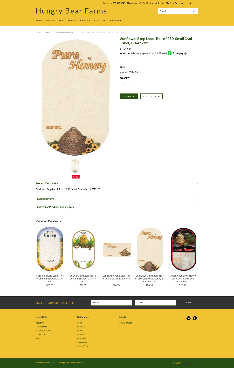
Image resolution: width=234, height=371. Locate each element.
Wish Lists (159, 3)
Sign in (169, 3)
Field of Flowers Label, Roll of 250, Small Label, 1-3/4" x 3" (50, 278)
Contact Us (100, 20)
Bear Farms (71, 10)
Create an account (183, 3)
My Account (132, 3)
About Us (50, 20)
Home (39, 20)
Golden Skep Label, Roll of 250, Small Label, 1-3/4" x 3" (83, 278)
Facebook (195, 318)
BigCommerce (190, 363)
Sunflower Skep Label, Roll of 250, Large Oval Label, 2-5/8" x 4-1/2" (149, 278)
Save (78, 177)
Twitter (188, 318)
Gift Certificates (146, 3)
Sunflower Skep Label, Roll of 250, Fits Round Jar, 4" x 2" (116, 278)
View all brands (125, 323)
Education (85, 20)
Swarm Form (116, 20)
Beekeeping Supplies (64, 32)
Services (72, 20)
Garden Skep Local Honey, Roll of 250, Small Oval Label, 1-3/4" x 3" (182, 278)
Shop (61, 20)
